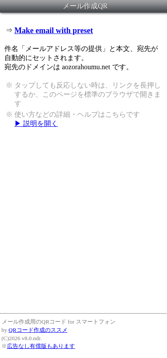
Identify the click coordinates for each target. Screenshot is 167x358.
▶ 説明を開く (36, 123)
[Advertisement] (82, 220)
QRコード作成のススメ (38, 330)
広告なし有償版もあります (41, 346)
